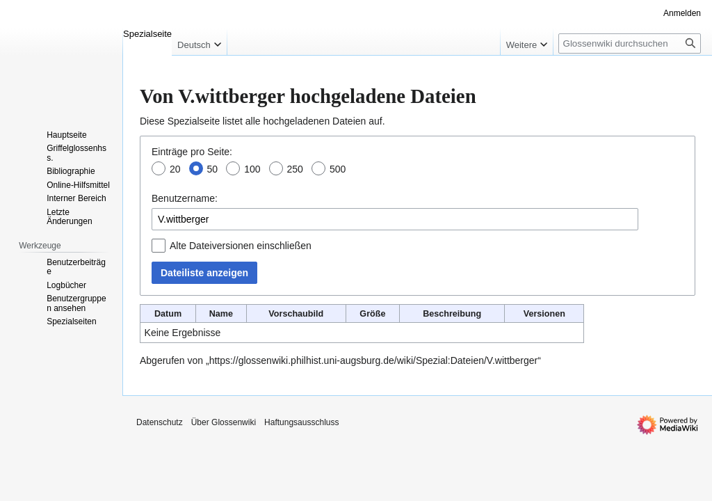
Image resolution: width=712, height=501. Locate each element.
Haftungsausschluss (301, 422)
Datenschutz (159, 422)
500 (338, 169)
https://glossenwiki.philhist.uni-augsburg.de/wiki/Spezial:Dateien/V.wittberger (373, 360)
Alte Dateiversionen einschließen (241, 245)
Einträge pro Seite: (192, 151)
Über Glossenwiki (223, 422)
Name (221, 314)
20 (175, 169)
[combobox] (395, 219)
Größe (372, 314)
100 (252, 169)
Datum (167, 314)
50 (212, 169)
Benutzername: (185, 198)
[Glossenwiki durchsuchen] (629, 43)
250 (295, 169)
